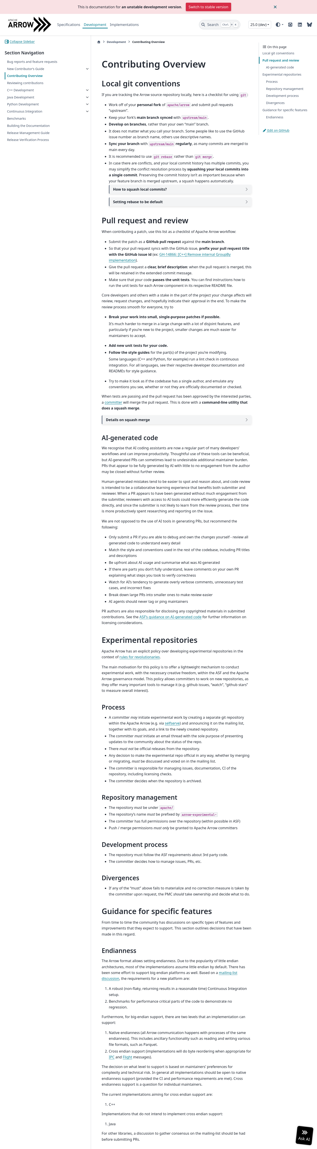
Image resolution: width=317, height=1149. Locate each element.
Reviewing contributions (25, 83)
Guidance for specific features (284, 110)
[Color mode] (279, 24)
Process (272, 81)
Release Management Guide (28, 133)
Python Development (23, 104)
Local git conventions (278, 53)
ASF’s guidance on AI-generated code (159, 593)
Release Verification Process (28, 140)
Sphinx (34, 1142)
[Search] (219, 24)
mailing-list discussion (191, 943)
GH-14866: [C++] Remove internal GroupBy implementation (188, 248)
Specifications (68, 24)
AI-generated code (280, 67)
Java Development (20, 97)
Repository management (284, 89)
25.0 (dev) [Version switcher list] (258, 24)
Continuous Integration (24, 111)
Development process (282, 96)
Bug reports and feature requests (32, 62)
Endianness (274, 117)
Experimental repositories (281, 74)
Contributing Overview (24, 76)
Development (95, 24)
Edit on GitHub (275, 130)
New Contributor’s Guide (25, 69)
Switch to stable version (208, 6)
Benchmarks (16, 118)
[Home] (87, 42)
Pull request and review (280, 60)
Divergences (275, 103)
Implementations (124, 24)
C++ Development (20, 90)
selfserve (143, 693)
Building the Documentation (28, 126)
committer (99, 384)
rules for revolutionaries (111, 633)
